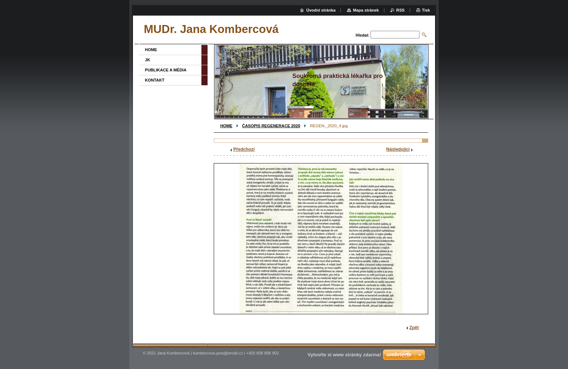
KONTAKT (154, 80)
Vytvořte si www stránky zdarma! (344, 354)
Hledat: (362, 35)
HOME (226, 126)
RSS (400, 10)
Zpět (414, 327)
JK (147, 60)
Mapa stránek (366, 10)
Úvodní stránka (320, 10)
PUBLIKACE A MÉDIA (166, 70)
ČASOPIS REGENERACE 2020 (271, 126)
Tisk (426, 10)
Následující (398, 149)
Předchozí (244, 149)
